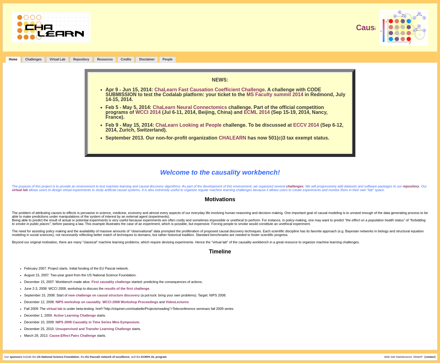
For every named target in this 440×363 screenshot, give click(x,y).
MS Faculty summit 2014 (275, 94)
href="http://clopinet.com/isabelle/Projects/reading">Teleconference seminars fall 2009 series (164, 308)
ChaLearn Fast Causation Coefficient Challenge (209, 89)
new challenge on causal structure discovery (104, 295)
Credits (126, 59)
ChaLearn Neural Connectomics (190, 107)
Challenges (33, 59)
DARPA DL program (154, 356)
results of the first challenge (127, 288)
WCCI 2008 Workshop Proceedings (130, 302)
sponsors (16, 356)
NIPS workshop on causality (78, 302)
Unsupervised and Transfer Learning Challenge (93, 329)
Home (13, 59)
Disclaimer (147, 59)
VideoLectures (177, 302)
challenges (294, 186)
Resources (105, 59)
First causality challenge (111, 282)
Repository (81, 59)
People (168, 59)
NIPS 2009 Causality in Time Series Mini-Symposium (97, 322)
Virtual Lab (57, 59)
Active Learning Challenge (75, 315)
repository (411, 186)
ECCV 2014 (306, 125)
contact (430, 356)
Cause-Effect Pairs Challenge (73, 335)
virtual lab (20, 190)
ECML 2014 (257, 112)
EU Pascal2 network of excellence (107, 356)
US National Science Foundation (58, 356)
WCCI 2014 (148, 112)
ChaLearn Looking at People (189, 125)
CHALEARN (232, 137)
